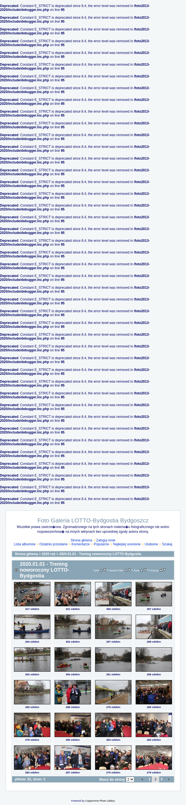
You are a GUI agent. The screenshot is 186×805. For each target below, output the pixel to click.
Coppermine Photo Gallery (100, 800)
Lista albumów (25, 544)
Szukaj (167, 544)
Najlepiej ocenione (127, 544)
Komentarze (81, 544)
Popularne (101, 544)
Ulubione (151, 544)
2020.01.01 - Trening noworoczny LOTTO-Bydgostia (100, 554)
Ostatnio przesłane (53, 544)
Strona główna (81, 540)
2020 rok (48, 554)
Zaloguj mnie (106, 540)
